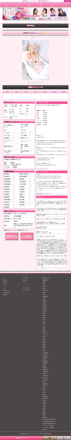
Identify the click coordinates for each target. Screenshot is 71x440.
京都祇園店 (45, 361)
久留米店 (44, 402)
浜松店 (44, 348)
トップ (4, 278)
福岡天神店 (45, 398)
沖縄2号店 (45, 417)
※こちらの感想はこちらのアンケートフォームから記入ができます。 (52, 268)
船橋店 (44, 327)
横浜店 (44, 315)
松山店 (44, 392)
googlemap (12, 230)
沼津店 (44, 350)
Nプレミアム (45, 334)
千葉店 (44, 323)
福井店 (44, 342)
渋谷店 (44, 294)
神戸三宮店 (45, 379)
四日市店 (44, 359)
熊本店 (44, 406)
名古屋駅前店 (45, 352)
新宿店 (44, 292)
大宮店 (44, 321)
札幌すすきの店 (46, 278)
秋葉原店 (44, 300)
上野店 (44, 298)
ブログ (4, 286)
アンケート (5, 284)
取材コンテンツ (6, 290)
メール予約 (25, 278)
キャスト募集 (26, 287)
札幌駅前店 (45, 280)
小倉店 (44, 400)
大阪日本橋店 (45, 371)
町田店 (44, 313)
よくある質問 (6, 292)
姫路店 (44, 381)
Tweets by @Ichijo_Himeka (43, 168)
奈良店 (44, 365)
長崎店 (44, 408)
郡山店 (44, 288)
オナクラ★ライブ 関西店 (48, 427)
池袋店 (44, 303)
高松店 (44, 394)
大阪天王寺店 (45, 375)
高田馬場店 (45, 296)
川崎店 (44, 317)
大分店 (44, 404)
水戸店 (44, 319)
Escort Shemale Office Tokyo (49, 421)
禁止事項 (5, 294)
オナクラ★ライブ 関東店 (48, 425)
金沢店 (44, 340)
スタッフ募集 (26, 289)
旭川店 (44, 284)
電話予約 (25, 280)
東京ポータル (45, 290)
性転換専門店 (45, 383)
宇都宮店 (44, 332)
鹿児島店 (44, 413)
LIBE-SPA (45, 429)
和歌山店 (44, 367)
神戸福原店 (45, 377)
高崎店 (44, 330)
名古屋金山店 (45, 356)
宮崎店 (44, 410)
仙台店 (44, 286)
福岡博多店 (45, 396)
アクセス (25, 282)
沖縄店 (44, 415)
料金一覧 (5, 280)
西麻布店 (44, 309)
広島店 (44, 390)
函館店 (44, 282)
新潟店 (44, 336)
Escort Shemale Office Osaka (49, 423)
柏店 (44, 325)
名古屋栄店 (45, 354)
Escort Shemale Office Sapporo (49, 419)
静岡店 (44, 346)
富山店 (44, 338)
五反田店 (44, 307)
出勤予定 (5, 282)
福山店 (44, 388)
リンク (4, 288)
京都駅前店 (45, 363)
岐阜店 (44, 344)
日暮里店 (44, 305)
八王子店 (44, 311)
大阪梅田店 (45, 369)
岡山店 (44, 386)
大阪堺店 (44, 373)
